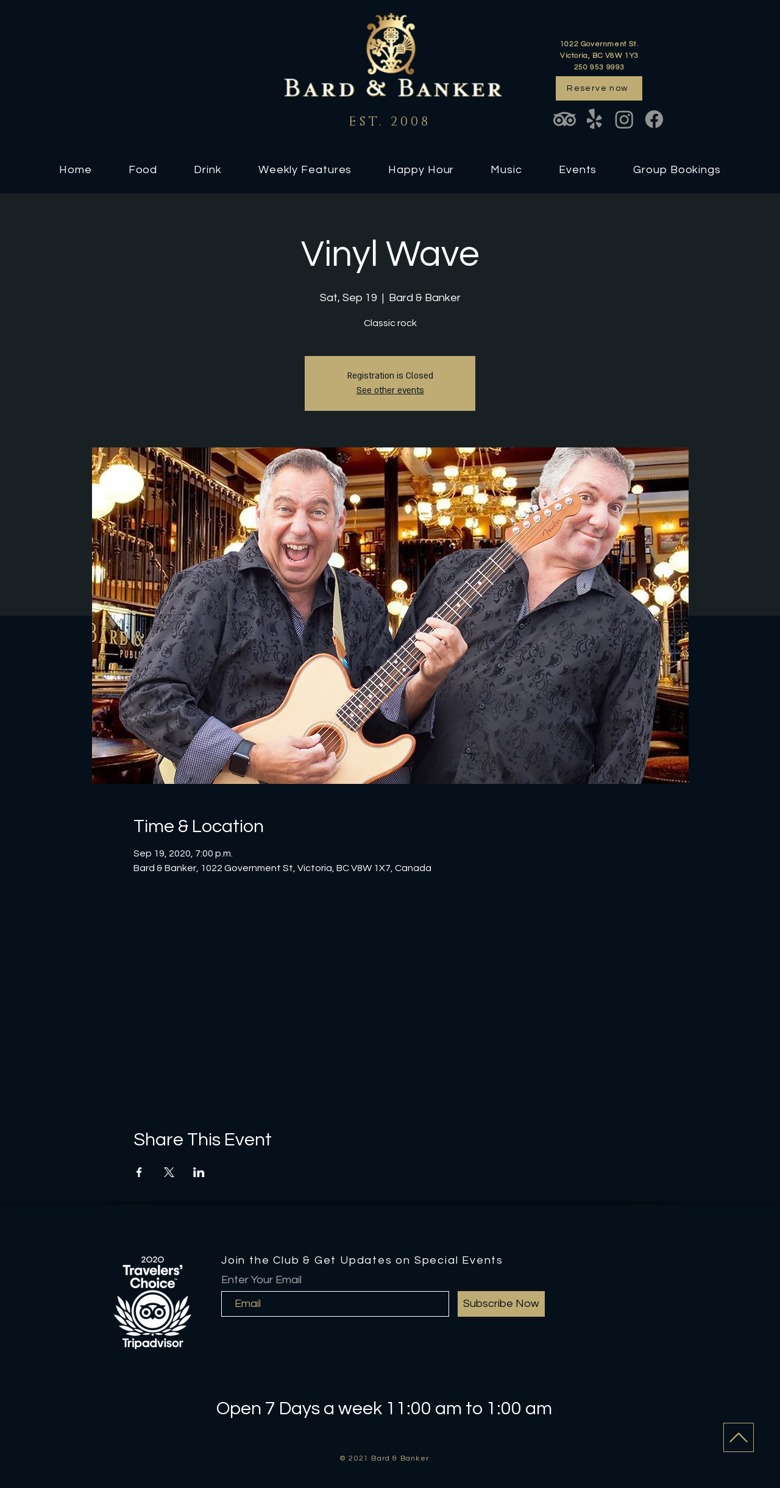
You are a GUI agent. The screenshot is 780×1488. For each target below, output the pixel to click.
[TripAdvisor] (564, 119)
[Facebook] (654, 119)
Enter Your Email (261, 1280)
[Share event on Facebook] (139, 1172)
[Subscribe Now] (501, 1304)
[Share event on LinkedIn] (199, 1172)
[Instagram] (624, 119)
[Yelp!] (594, 119)
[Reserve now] (599, 88)
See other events (390, 390)
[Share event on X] (169, 1172)
